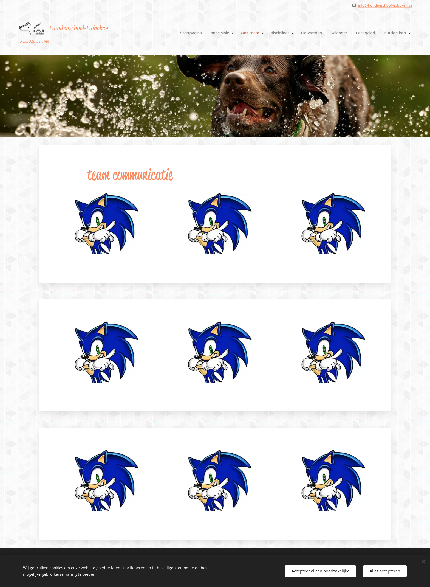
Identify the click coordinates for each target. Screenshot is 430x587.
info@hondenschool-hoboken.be (385, 5)
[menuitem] (192, 33)
